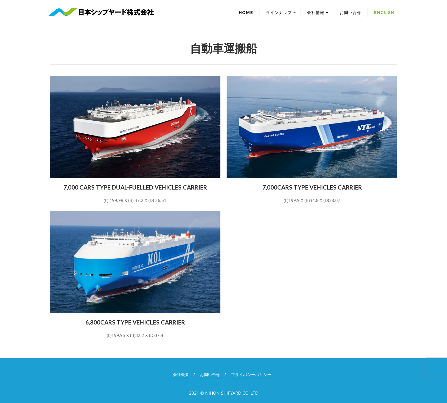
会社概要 (181, 374)
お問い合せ (210, 374)
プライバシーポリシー (251, 374)
